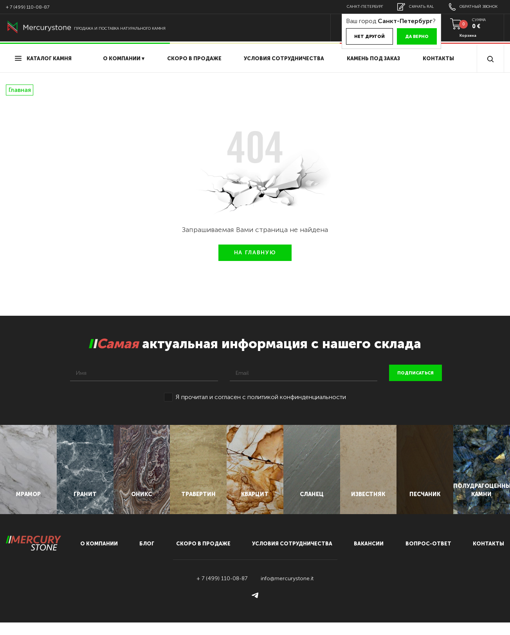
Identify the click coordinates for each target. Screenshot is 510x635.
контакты (488, 556)
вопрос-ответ (428, 556)
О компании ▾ (123, 58)
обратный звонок (472, 7)
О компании (99, 556)
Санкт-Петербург (360, 6)
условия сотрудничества (284, 58)
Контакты (438, 58)
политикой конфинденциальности (296, 397)
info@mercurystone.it (287, 591)
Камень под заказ (373, 58)
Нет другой (364, 36)
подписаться (415, 373)
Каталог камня (43, 58)
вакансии (369, 556)
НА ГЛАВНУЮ (255, 252)
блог (146, 556)
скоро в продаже (194, 58)
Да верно (411, 36)
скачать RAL (412, 7)
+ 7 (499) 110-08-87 (27, 7)
